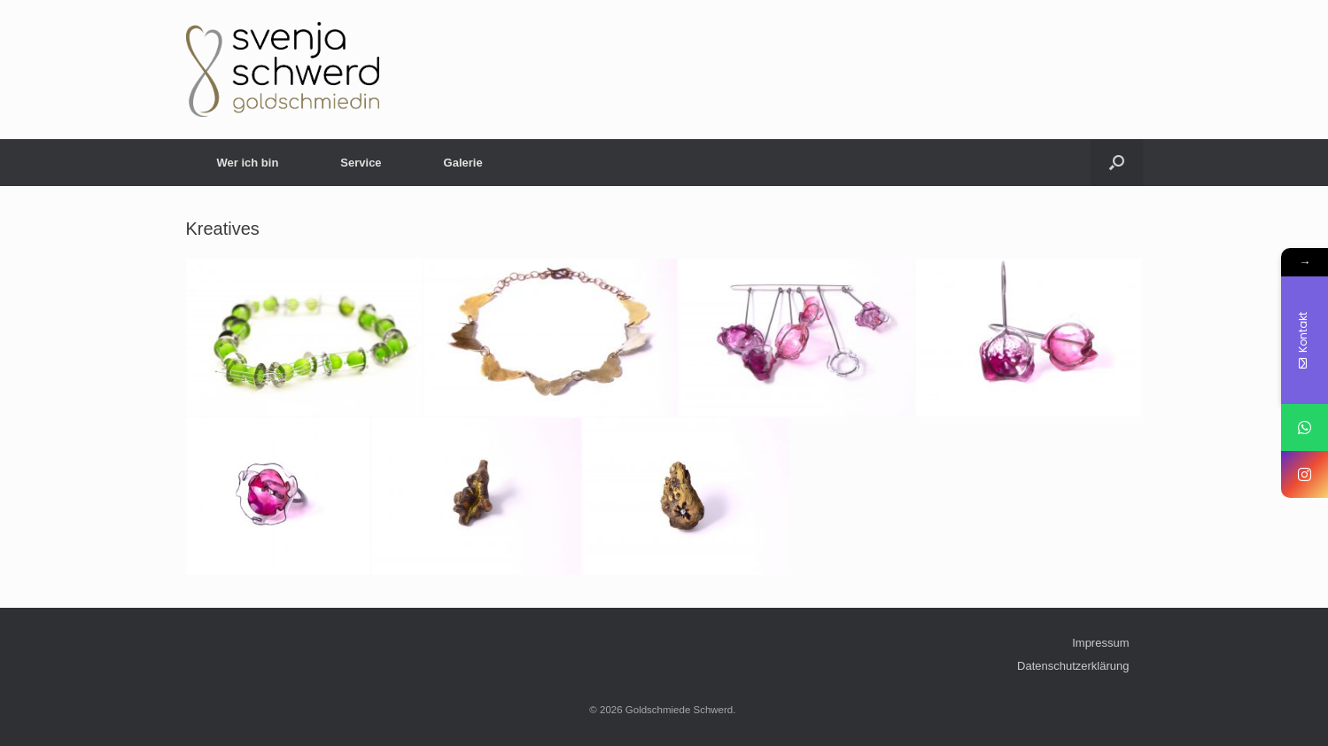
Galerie (463, 162)
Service (360, 162)
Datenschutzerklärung (1073, 665)
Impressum (1100, 642)
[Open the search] (1117, 162)
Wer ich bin (248, 162)
